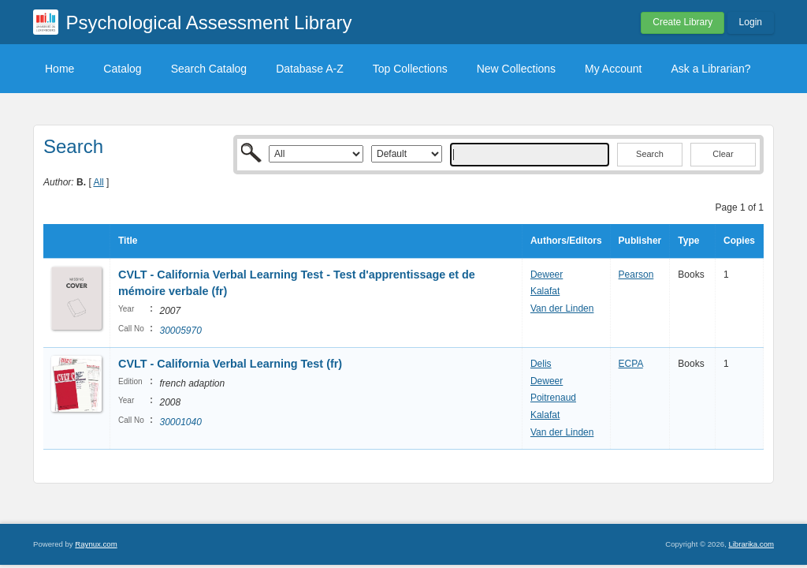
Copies (739, 240)
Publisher (640, 240)
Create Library (682, 22)
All (98, 182)
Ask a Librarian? (710, 68)
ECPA (631, 363)
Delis (541, 363)
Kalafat (545, 291)
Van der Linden (562, 308)
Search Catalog (209, 68)
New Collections (516, 68)
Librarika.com (751, 544)
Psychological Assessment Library (209, 22)
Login (750, 22)
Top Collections (410, 68)
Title (127, 240)
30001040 (180, 422)
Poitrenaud (553, 397)
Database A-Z (310, 68)
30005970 (180, 330)
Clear (722, 154)
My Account (613, 68)
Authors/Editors (566, 240)
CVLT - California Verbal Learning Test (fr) (230, 363)
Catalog (122, 68)
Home (59, 68)
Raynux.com (96, 544)
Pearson (636, 274)
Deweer (546, 274)
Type (688, 240)
